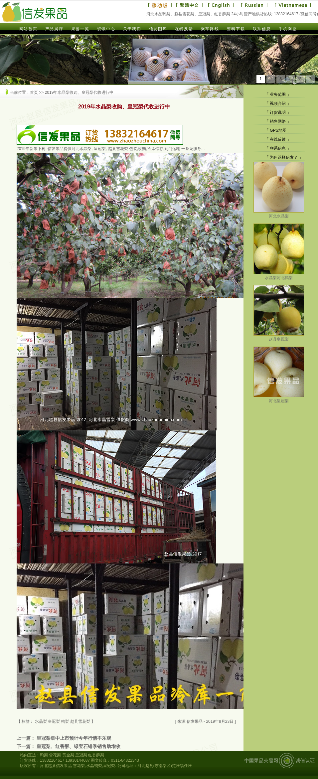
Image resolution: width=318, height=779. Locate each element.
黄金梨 (68, 755)
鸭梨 (65, 721)
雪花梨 (55, 755)
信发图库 (158, 29)
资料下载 (236, 29)
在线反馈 (184, 29)
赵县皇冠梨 (278, 337)
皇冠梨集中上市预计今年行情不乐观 (74, 738)
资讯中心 (106, 29)
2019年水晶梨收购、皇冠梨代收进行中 (79, 92)
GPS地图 (278, 130)
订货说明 (278, 112)
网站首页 (28, 29)
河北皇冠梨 (278, 398)
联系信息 (262, 29)
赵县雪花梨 (80, 721)
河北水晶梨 (278, 214)
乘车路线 (210, 29)
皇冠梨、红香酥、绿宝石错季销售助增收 (78, 746)
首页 (34, 92)
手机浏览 (288, 29)
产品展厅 (54, 29)
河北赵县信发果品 (56, 765)
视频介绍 (278, 103)
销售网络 (278, 121)
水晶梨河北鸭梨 (278, 275)
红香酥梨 (96, 755)
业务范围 (278, 94)
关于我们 (132, 29)
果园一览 (80, 29)
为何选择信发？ (284, 157)
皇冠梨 (81, 755)
